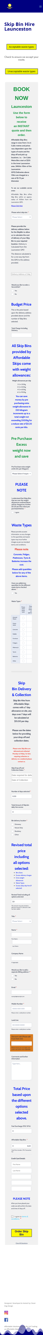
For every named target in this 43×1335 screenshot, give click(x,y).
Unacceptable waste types (21, 71)
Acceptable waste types (21, 46)
